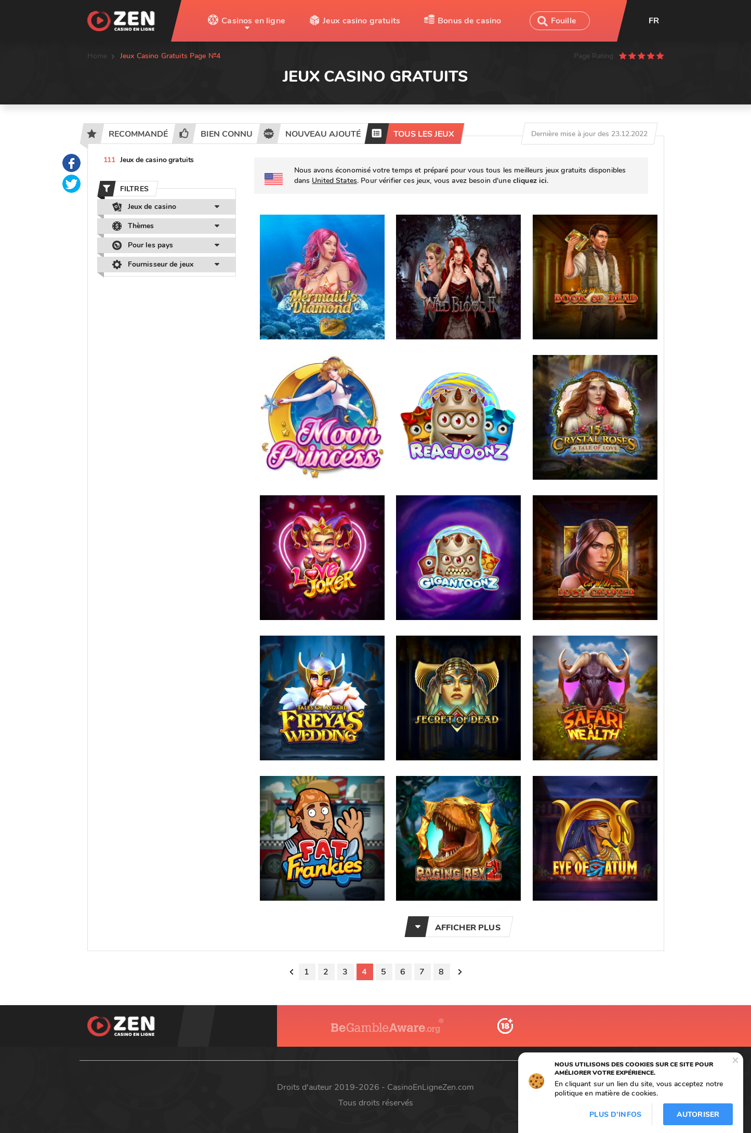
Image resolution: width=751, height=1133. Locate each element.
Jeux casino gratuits (361, 21)
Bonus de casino (469, 21)
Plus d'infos (615, 1114)
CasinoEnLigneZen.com (430, 1087)
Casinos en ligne (253, 21)
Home (97, 56)
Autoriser (698, 1114)
